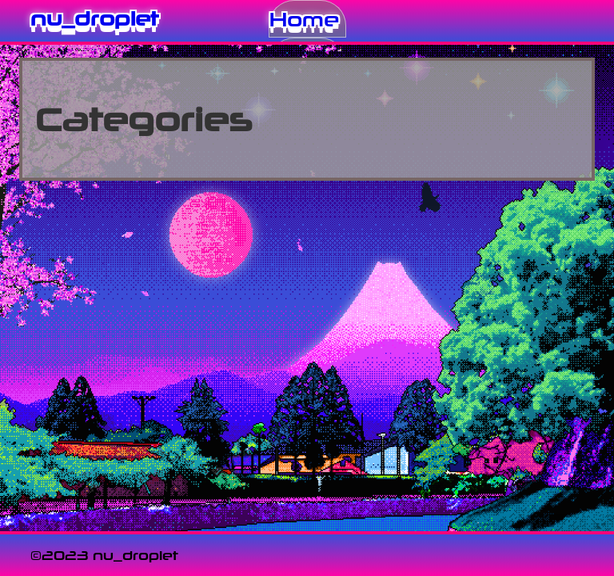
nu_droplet (94, 18)
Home (304, 18)
